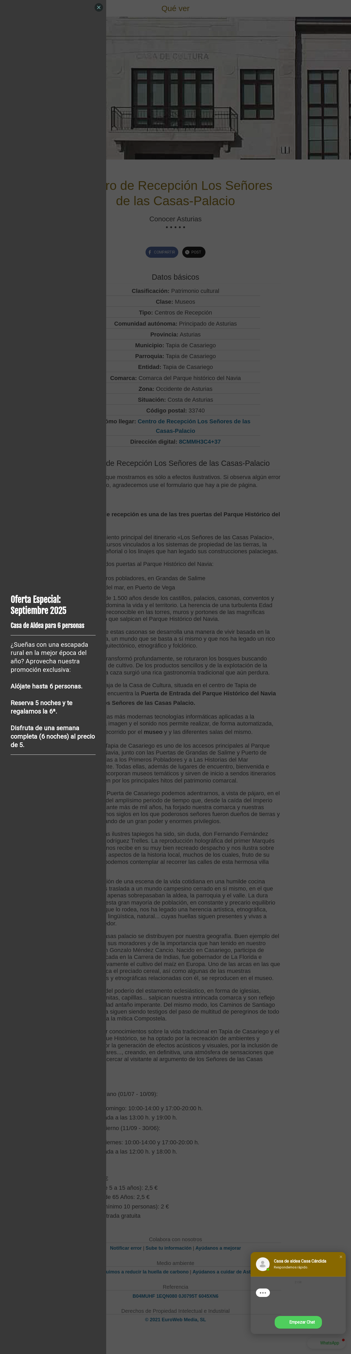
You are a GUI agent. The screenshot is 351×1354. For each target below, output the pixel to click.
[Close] (99, 7)
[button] (341, 1256)
